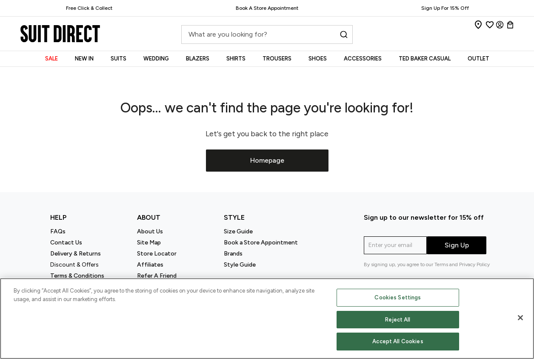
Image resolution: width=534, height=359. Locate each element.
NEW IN (84, 58)
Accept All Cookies (397, 341)
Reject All (397, 319)
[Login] (500, 24)
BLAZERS (197, 58)
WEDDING (156, 58)
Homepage (267, 160)
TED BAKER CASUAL (425, 58)
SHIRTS (236, 58)
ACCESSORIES (363, 58)
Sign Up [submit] (457, 245)
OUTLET (478, 58)
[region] (267, 318)
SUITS (118, 58)
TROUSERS (277, 58)
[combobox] (266, 37)
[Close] (520, 317)
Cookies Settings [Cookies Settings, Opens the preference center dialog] (397, 297)
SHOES (317, 58)
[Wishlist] (490, 25)
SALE (51, 58)
